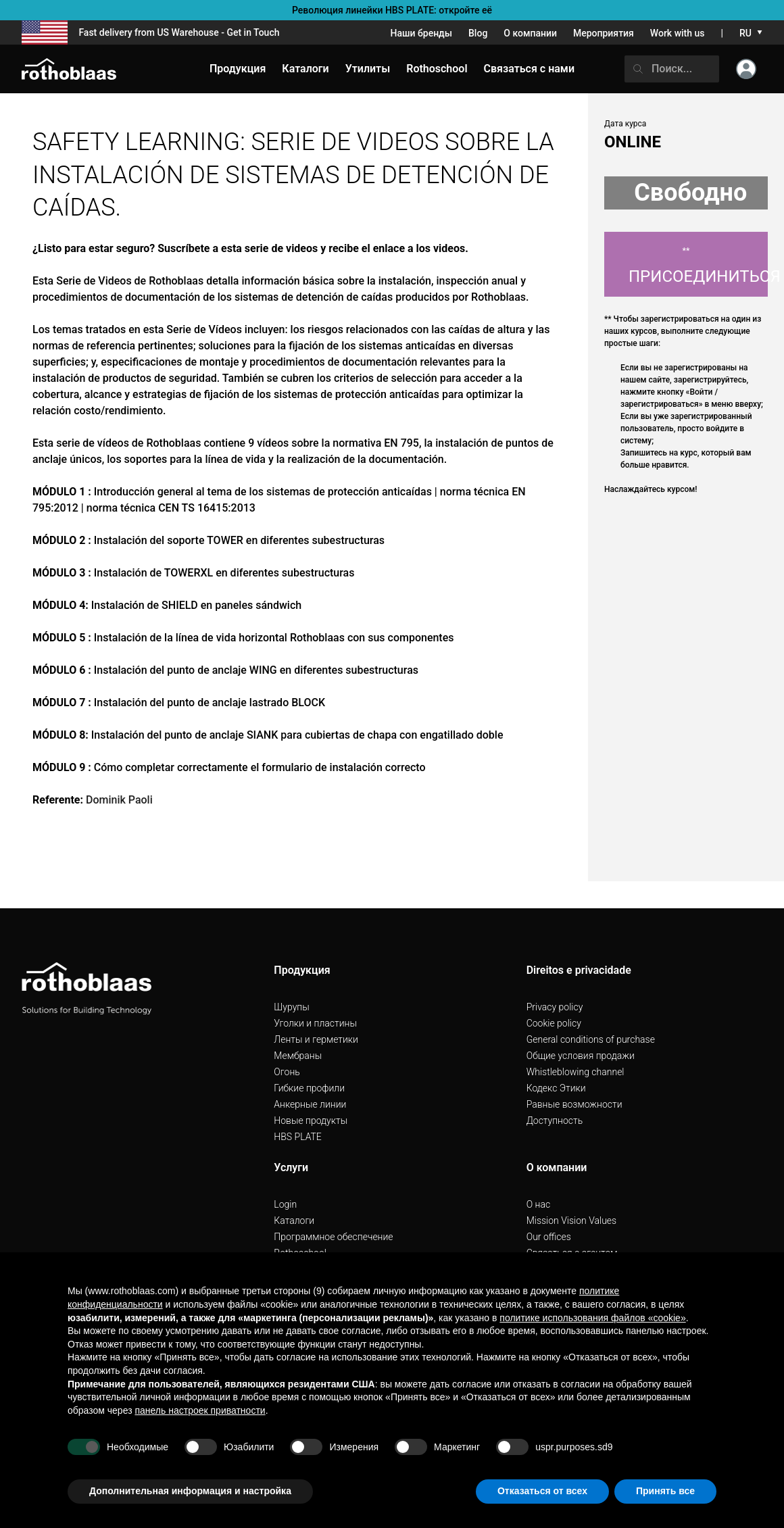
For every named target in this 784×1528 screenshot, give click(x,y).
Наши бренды (421, 33)
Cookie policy (553, 1023)
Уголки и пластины (315, 1023)
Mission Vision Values (571, 1220)
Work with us (677, 33)
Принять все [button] (665, 1490)
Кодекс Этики (556, 1088)
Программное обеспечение (333, 1236)
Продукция (238, 68)
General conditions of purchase (590, 1039)
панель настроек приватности (199, 1410)
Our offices (548, 1236)
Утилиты (368, 68)
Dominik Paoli (119, 799)
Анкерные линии (310, 1104)
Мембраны (298, 1055)
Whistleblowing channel (575, 1071)
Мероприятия (603, 33)
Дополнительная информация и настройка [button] (190, 1490)
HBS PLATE (298, 1136)
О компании (530, 33)
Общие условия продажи (580, 1055)
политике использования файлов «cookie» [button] (592, 1317)
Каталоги (294, 1220)
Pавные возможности (574, 1104)
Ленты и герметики (316, 1039)
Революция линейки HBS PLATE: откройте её (392, 10)
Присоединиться (698, 265)
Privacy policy (554, 1007)
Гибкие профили (309, 1088)
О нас (538, 1204)
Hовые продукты (310, 1120)
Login (285, 1204)
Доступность (554, 1120)
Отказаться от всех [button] (542, 1490)
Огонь (286, 1071)
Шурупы (291, 1007)
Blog (477, 33)
